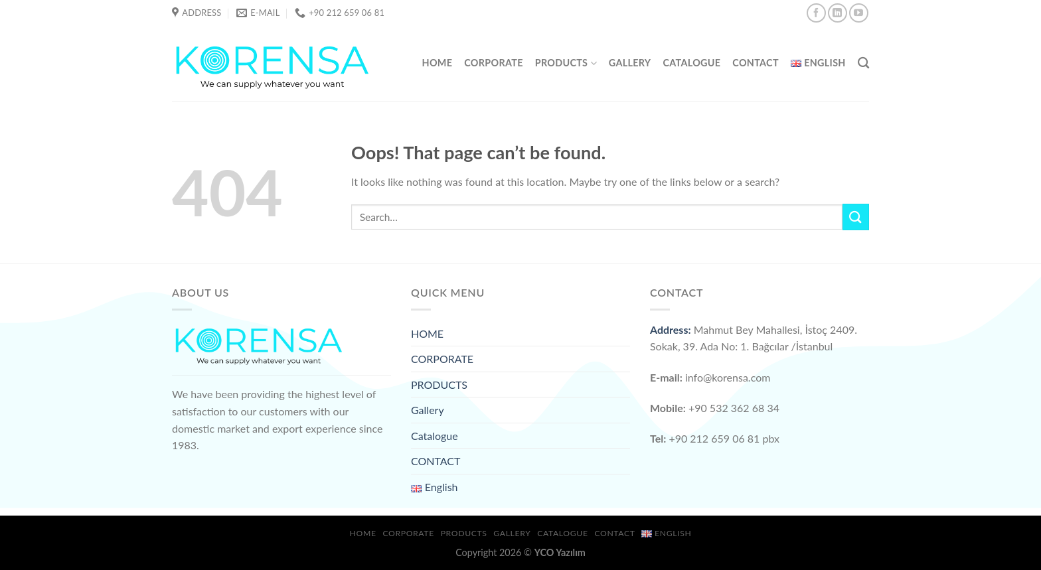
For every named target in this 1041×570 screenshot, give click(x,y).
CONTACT (755, 62)
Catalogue (691, 62)
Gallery (630, 62)
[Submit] (855, 217)
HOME (437, 62)
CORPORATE (493, 62)
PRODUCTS (566, 63)
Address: (670, 329)
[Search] (863, 63)
